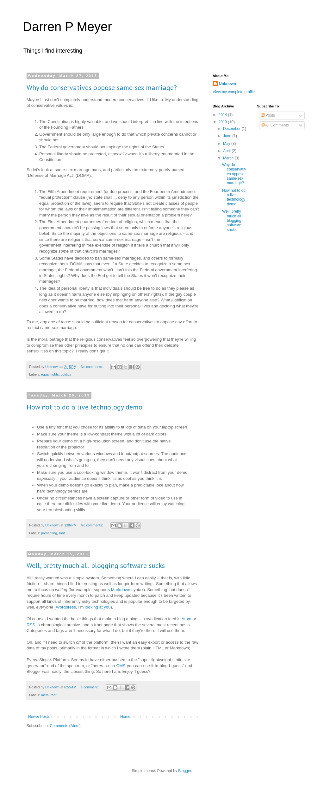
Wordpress (66, 607)
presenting (49, 533)
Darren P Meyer (67, 27)
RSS (31, 624)
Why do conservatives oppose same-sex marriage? (102, 87)
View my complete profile (234, 92)
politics (66, 374)
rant (62, 533)
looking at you (97, 607)
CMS (121, 665)
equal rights (50, 374)
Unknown (227, 83)
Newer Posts (39, 716)
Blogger (184, 771)
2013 (223, 122)
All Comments (275, 125)
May (227, 143)
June (227, 136)
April (227, 151)
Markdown (120, 589)
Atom (186, 618)
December (232, 128)
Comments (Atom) (65, 726)
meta (45, 695)
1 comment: (90, 687)
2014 (223, 115)
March (229, 158)
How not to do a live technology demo (84, 407)
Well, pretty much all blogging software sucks (96, 565)
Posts (268, 115)
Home (125, 716)
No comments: (92, 367)
